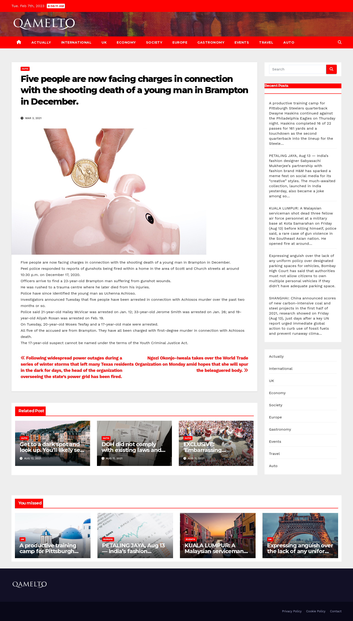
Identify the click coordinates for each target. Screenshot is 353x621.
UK (104, 42)
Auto (288, 42)
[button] (340, 42)
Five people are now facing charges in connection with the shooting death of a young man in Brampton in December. (134, 90)
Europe (179, 42)
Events (241, 42)
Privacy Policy (291, 611)
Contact (336, 611)
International (76, 42)
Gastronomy (210, 42)
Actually (41, 42)
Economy (126, 42)
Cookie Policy (315, 611)
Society (154, 42)
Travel (266, 42)
